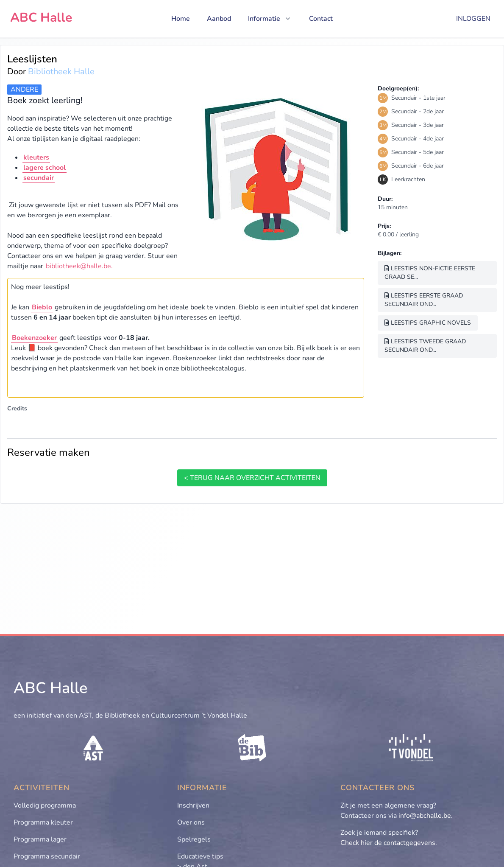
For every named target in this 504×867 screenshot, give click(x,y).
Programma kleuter (43, 822)
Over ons (191, 822)
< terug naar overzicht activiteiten (252, 478)
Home (180, 18)
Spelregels (194, 839)
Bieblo (42, 307)
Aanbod (219, 18)
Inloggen (473, 18)
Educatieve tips (200, 856)
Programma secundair (47, 856)
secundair (38, 177)
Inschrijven (193, 805)
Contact (321, 18)
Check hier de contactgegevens (387, 842)
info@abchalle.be (424, 815)
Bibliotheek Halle (61, 71)
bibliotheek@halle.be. (79, 266)
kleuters (36, 157)
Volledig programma (45, 805)
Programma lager (40, 839)
